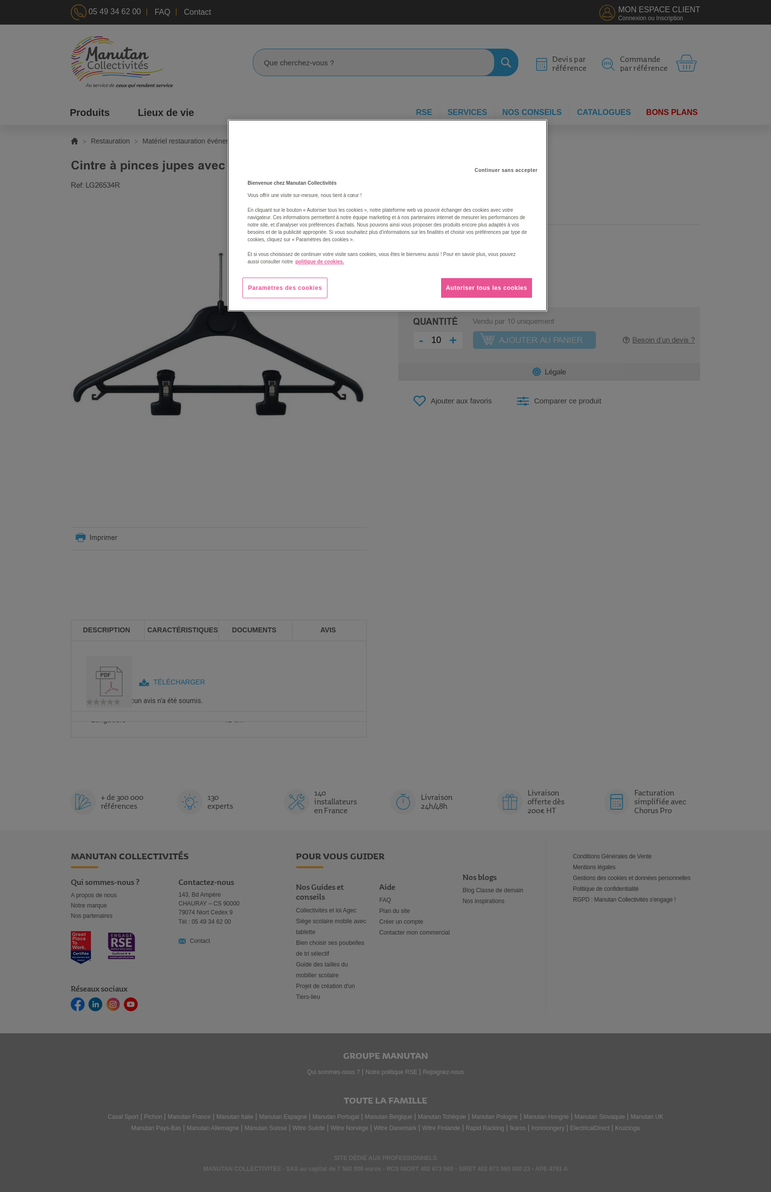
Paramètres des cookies (285, 287)
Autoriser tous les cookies (487, 287)
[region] (387, 215)
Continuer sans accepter (505, 170)
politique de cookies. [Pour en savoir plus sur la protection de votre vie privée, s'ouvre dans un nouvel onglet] (320, 261)
